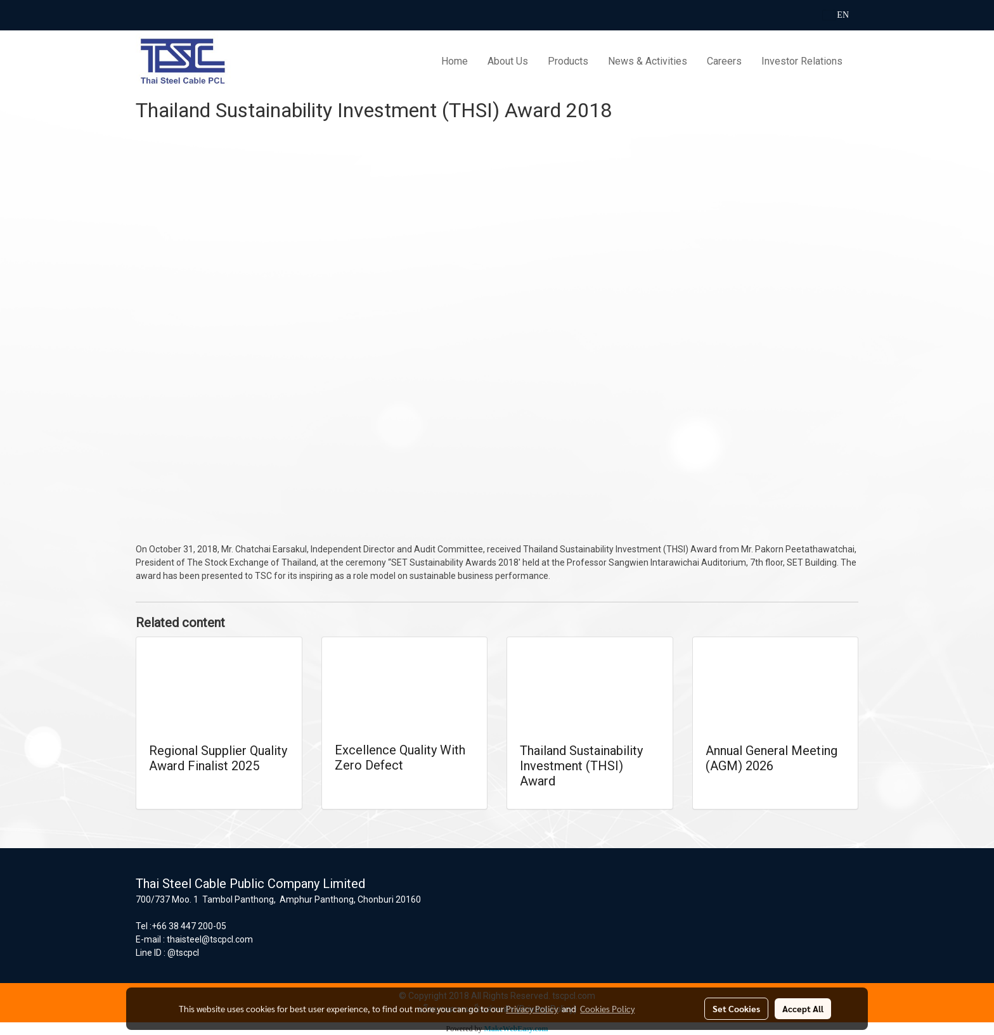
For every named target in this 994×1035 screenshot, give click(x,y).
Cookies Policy (607, 1008)
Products (568, 61)
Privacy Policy (532, 1008)
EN (836, 15)
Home (454, 61)
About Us (507, 61)
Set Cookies (736, 1008)
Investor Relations (801, 61)
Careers (724, 61)
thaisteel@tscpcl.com (210, 939)
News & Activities (647, 61)
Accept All (802, 1008)
